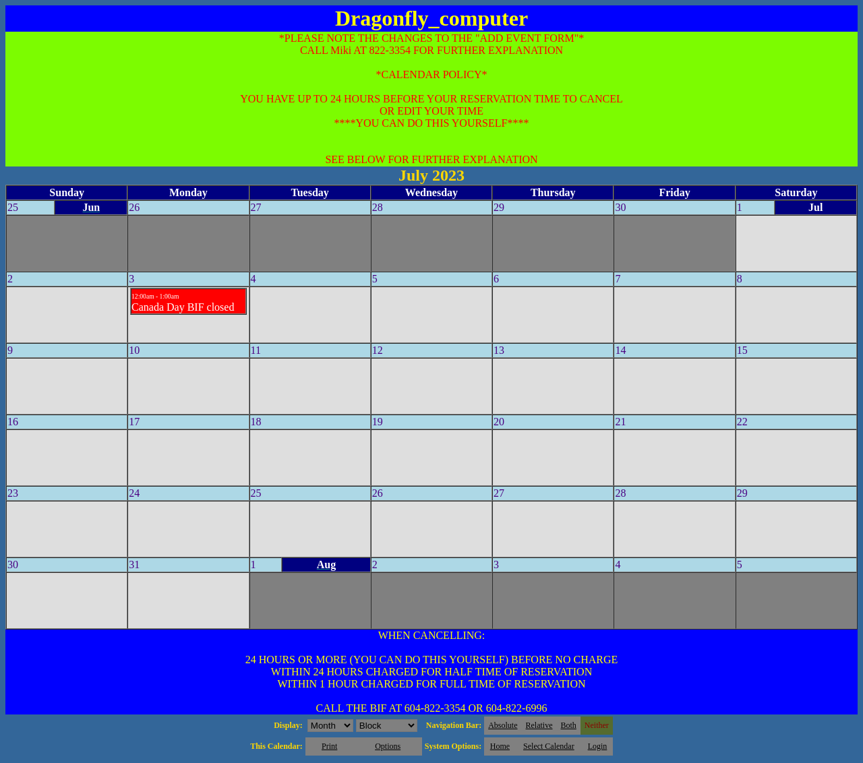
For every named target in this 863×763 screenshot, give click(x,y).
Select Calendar (548, 746)
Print (329, 746)
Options (387, 746)
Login (597, 746)
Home (500, 746)
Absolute (502, 725)
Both (568, 725)
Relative (539, 725)
